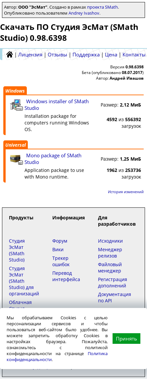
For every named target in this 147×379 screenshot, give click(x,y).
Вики (58, 249)
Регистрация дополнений (112, 282)
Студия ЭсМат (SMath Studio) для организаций (24, 281)
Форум (59, 241)
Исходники (110, 241)
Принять (126, 338)
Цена (111, 54)
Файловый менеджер (110, 267)
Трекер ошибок (61, 261)
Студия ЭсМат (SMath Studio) (17, 250)
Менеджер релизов (110, 252)
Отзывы (57, 54)
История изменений (126, 191)
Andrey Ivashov (84, 13)
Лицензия (30, 54)
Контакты (134, 54)
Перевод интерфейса (66, 276)
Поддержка (86, 54)
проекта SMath (102, 7)
